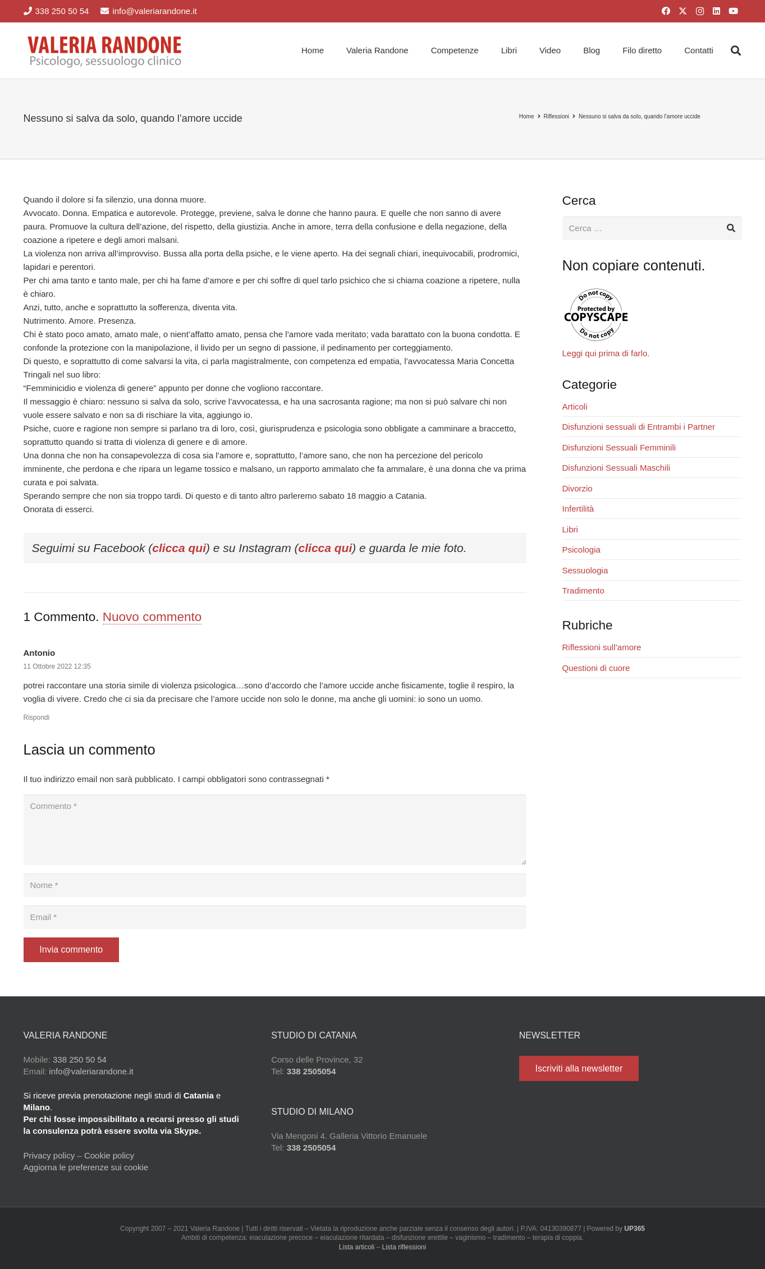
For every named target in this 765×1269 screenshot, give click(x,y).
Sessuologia (585, 570)
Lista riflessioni (404, 1247)
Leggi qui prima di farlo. (606, 353)
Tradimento (583, 590)
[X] (683, 11)
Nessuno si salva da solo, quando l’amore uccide (639, 116)
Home (526, 116)
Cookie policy (109, 1155)
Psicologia (581, 549)
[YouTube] (733, 11)
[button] (736, 50)
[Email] (275, 917)
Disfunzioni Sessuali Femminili (619, 447)
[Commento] (275, 829)
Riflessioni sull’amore (602, 647)
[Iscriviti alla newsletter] (579, 1068)
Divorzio (577, 488)
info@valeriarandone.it (91, 1071)
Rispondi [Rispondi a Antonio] (37, 717)
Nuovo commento (152, 617)
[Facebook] (666, 11)
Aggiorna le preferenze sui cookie (86, 1167)
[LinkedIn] (716, 11)
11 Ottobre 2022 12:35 (57, 666)
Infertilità (578, 508)
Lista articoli (356, 1247)
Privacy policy (49, 1155)
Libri (570, 529)
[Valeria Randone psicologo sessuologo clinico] (105, 50)
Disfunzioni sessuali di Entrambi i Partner (639, 426)
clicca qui (179, 547)
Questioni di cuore (596, 668)
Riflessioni (557, 116)
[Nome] (275, 885)
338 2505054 (311, 1071)
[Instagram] (699, 11)
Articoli (575, 406)
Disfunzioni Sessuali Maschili (616, 467)
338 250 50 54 (80, 1059)
